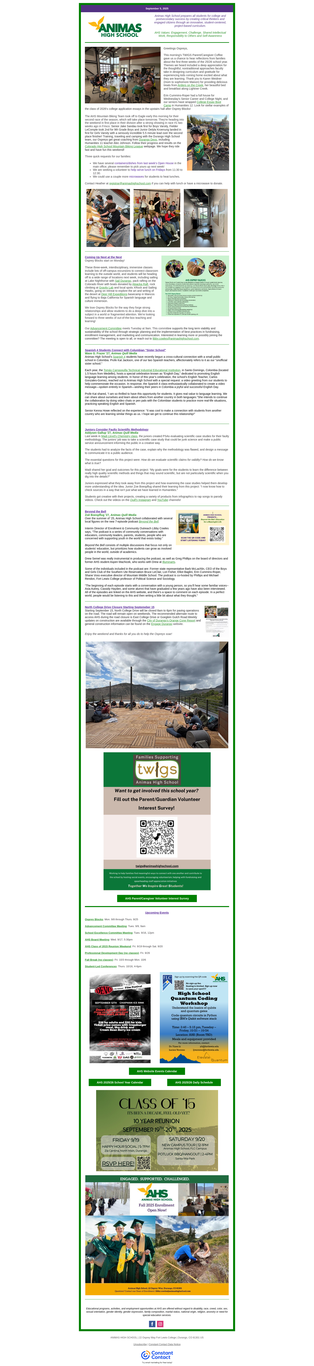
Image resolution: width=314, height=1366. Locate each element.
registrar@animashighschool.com (130, 183)
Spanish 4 (119, 356)
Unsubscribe (140, 1344)
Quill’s (134, 500)
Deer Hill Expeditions (114, 294)
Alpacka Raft (140, 284)
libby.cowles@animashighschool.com (176, 338)
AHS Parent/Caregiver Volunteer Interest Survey (157, 898)
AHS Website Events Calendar (157, 1071)
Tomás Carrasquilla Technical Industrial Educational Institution (142, 370)
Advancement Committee (106, 328)
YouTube (162, 500)
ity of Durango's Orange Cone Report (172, 620)
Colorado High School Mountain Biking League (114, 146)
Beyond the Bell (148, 521)
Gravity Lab (106, 287)
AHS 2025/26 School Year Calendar (120, 1082)
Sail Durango (123, 280)
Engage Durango (161, 624)
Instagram (144, 500)
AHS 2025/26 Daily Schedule (194, 1082)
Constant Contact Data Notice (165, 1344)
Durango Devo (148, 139)
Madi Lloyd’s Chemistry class (119, 436)
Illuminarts (168, 562)
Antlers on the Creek (190, 85)
